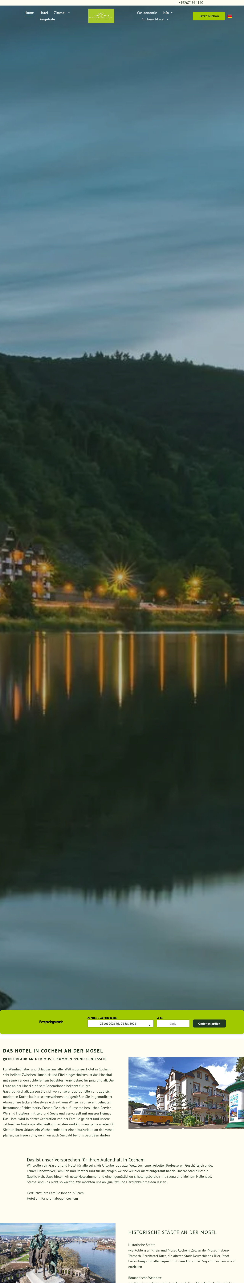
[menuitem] (29, 12)
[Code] (173, 1023)
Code (160, 1017)
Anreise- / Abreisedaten (102, 1017)
